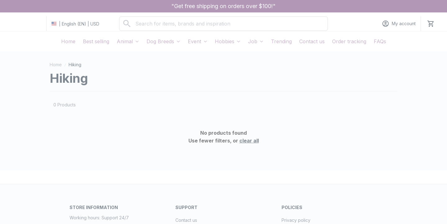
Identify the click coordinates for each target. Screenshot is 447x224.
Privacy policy (296, 220)
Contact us (186, 220)
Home (56, 64)
